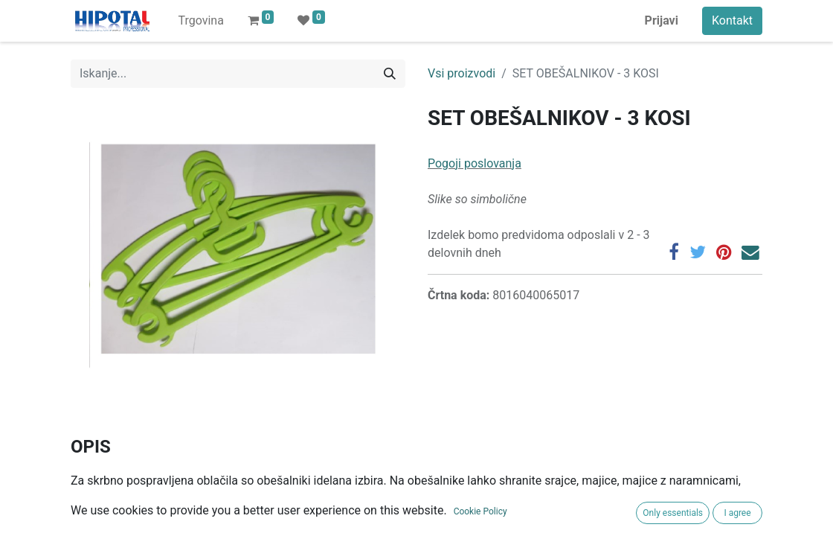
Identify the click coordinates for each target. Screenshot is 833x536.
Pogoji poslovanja (474, 163)
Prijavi (661, 20)
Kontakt (732, 20)
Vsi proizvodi (461, 73)
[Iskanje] (389, 74)
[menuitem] (200, 21)
